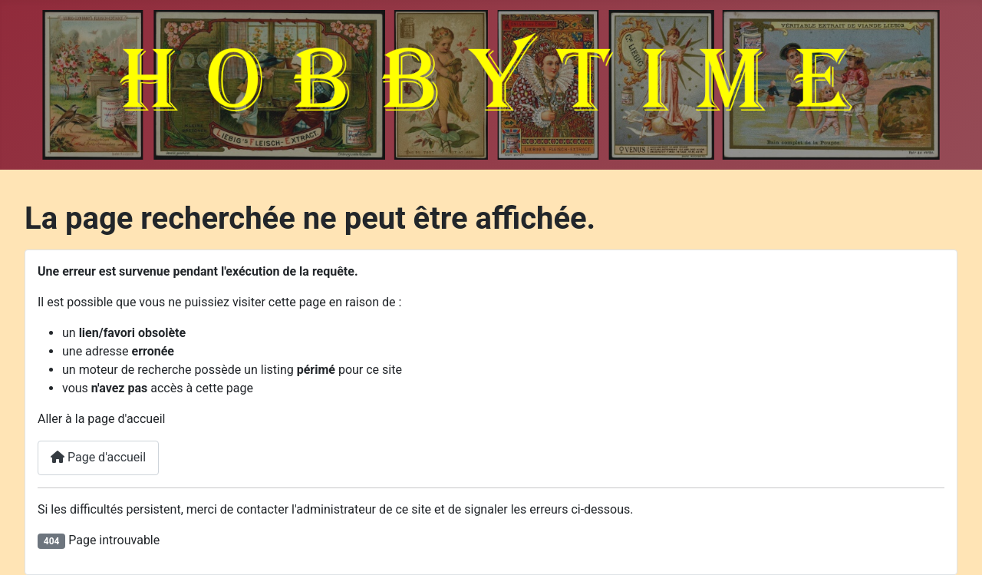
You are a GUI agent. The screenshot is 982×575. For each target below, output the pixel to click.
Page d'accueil (98, 457)
